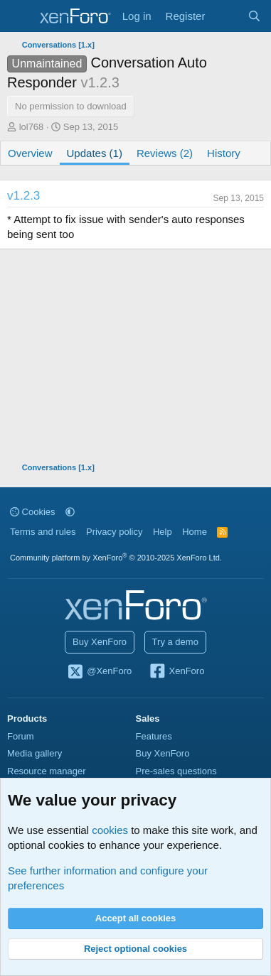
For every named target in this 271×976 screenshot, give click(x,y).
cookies (110, 830)
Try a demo (175, 641)
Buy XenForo (100, 641)
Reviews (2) (165, 153)
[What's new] (226, 16)
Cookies (32, 511)
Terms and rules (42, 531)
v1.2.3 (23, 195)
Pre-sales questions (176, 771)
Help (162, 531)
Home (194, 531)
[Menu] (19, 16)
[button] (70, 512)
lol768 (31, 126)
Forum (20, 736)
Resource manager (46, 771)
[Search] (254, 16)
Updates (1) (94, 153)
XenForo (177, 672)
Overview (30, 153)
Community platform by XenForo (116, 557)
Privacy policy (114, 531)
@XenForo (99, 672)
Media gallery (34, 753)
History (223, 153)
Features (154, 736)
